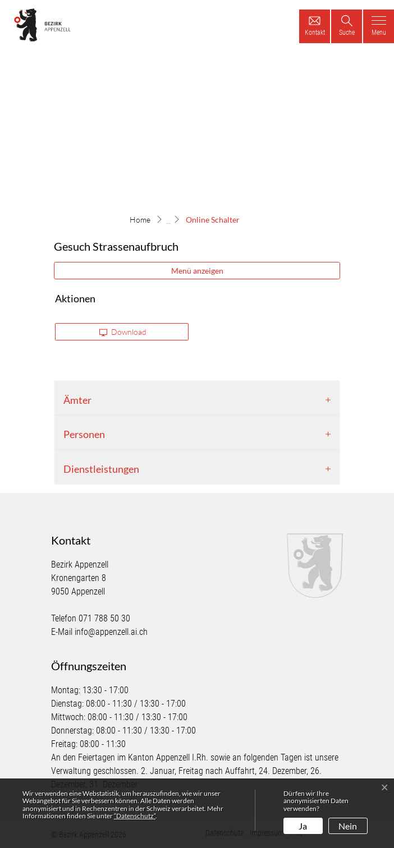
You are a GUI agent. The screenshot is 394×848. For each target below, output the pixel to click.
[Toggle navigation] (378, 26)
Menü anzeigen (197, 270)
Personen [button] (84, 434)
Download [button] (122, 332)
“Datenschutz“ (134, 816)
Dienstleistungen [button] (101, 469)
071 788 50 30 (104, 618)
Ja (303, 826)
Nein (347, 826)
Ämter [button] (77, 400)
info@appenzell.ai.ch (111, 631)
